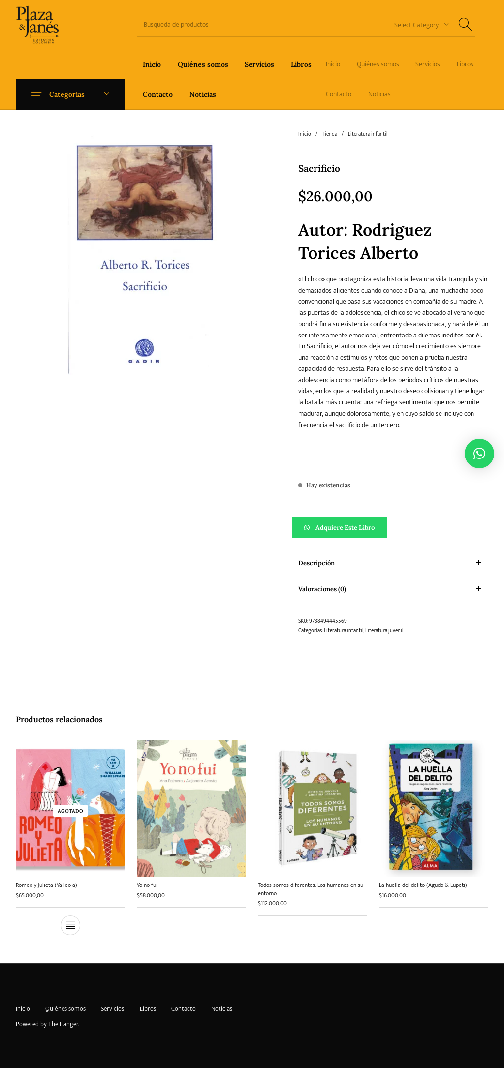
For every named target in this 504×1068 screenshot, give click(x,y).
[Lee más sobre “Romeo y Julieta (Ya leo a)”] (70, 926)
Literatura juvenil (384, 630)
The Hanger (63, 1024)
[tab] (393, 563)
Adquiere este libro (345, 527)
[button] (393, 527)
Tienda (329, 134)
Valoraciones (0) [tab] (322, 589)
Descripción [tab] (316, 563)
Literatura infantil (367, 134)
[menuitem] (151, 64)
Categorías (67, 94)
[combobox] (418, 24)
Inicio (304, 134)
